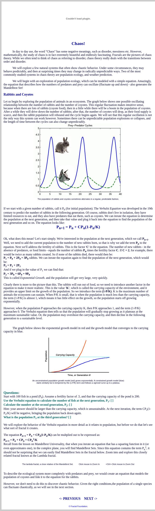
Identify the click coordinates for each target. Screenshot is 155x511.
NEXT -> (90, 499)
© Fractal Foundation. (78, 506)
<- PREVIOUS (69, 499)
